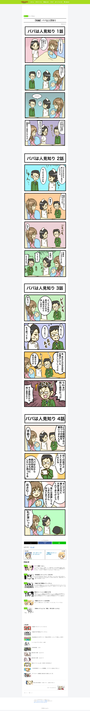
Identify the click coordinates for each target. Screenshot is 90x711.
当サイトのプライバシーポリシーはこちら (40, 703)
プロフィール (38, 2)
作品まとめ (46, 2)
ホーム (32, 2)
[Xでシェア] (31, 543)
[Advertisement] (45, 10)
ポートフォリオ (58, 2)
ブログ (51, 2)
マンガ (26, 16)
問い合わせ (66, 2)
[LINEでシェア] (59, 543)
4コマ (30, 16)
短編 (33, 16)
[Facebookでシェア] (45, 543)
